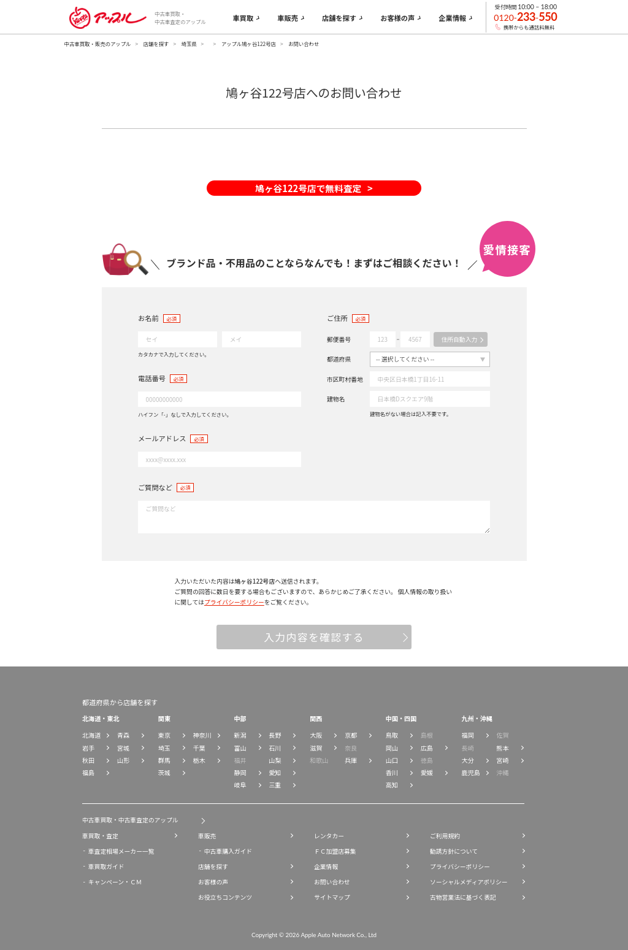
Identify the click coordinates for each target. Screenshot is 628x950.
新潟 (240, 735)
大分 (468, 760)
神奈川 (202, 735)
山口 (392, 760)
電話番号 (152, 378)
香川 (392, 772)
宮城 (123, 747)
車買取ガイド (106, 866)
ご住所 (337, 318)
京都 (351, 735)
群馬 (164, 760)
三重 (275, 784)
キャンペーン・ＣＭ (115, 882)
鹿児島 (471, 772)
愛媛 (427, 772)
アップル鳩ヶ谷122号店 (248, 43)
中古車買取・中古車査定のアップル (130, 820)
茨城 (164, 772)
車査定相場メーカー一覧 (121, 851)
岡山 (392, 747)
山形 (123, 760)
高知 (392, 784)
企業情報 (326, 866)
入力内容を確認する (314, 637)
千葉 (199, 747)
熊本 (502, 747)
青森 (123, 735)
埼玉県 (188, 43)
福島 (88, 772)
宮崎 (502, 760)
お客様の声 (213, 882)
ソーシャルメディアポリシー (468, 882)
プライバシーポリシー (234, 602)
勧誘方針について (454, 851)
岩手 (88, 747)
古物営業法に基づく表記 (463, 897)
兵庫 (351, 760)
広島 (427, 747)
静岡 (240, 772)
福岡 (468, 735)
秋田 (88, 760)
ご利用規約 (445, 836)
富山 (240, 747)
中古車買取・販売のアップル (97, 43)
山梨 (275, 760)
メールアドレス (162, 438)
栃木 (199, 760)
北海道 (91, 735)
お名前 (148, 318)
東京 (164, 735)
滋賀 (316, 747)
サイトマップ (332, 897)
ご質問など (155, 487)
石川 (275, 747)
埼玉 (164, 747)
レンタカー (329, 836)
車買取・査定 (100, 836)
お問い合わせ (332, 882)
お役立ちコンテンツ (225, 897)
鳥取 (392, 735)
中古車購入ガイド (228, 851)
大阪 (316, 735)
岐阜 (240, 784)
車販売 (207, 836)
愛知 (275, 772)
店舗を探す (156, 43)
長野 (275, 735)
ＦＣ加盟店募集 (335, 851)
